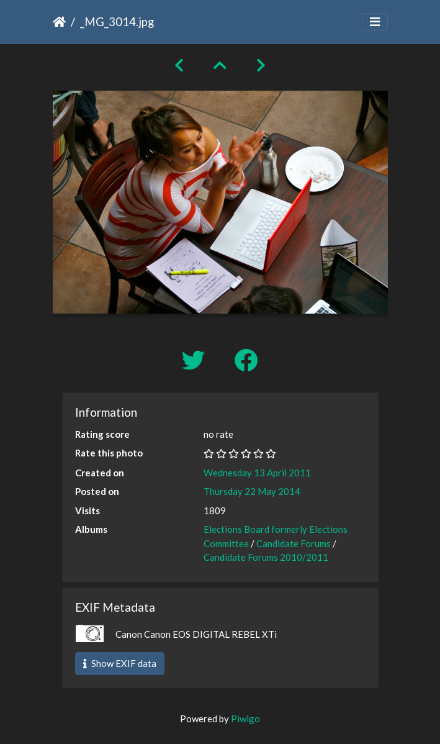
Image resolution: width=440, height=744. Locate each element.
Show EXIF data (119, 663)
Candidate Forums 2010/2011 (266, 557)
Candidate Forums (293, 543)
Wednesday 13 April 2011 (257, 472)
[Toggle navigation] (375, 22)
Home (59, 21)
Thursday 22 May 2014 (252, 491)
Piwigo (245, 718)
